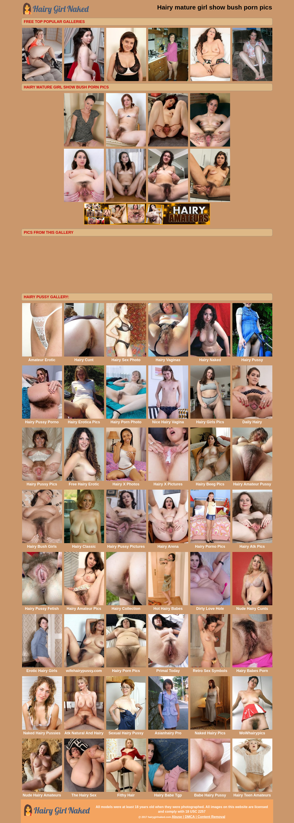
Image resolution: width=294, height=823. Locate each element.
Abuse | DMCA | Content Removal (198, 817)
